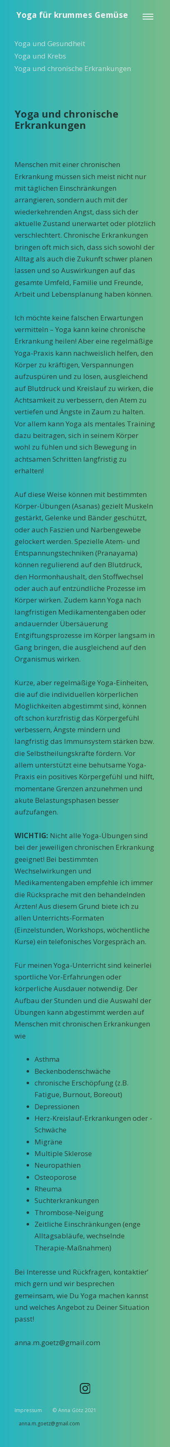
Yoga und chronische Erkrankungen (73, 68)
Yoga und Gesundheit (50, 43)
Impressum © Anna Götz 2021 (56, 1410)
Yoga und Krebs (40, 56)
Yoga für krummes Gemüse (72, 15)
